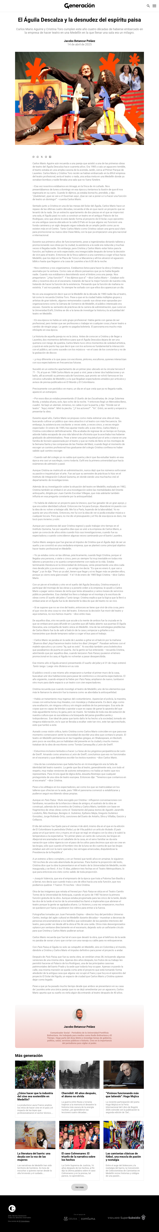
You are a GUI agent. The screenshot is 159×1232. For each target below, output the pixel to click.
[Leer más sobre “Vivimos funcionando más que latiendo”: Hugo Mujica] (124, 1107)
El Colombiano (24, 1221)
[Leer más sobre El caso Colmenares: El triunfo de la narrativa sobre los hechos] (79, 1170)
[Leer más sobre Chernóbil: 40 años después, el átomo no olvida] (79, 1107)
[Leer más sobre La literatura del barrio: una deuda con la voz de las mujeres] (35, 1169)
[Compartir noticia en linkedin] (50, 157)
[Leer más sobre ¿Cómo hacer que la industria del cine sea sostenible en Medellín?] (35, 1109)
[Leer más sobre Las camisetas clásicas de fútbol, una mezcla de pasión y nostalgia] (124, 1170)
